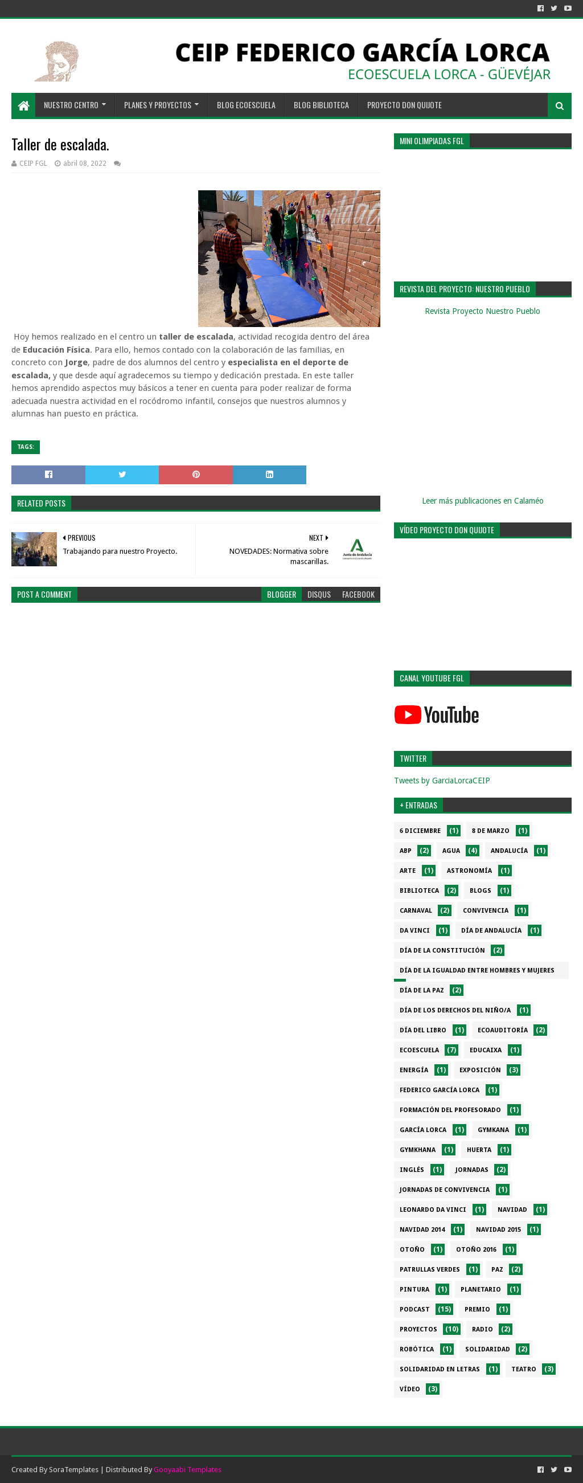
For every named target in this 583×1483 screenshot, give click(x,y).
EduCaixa (486, 1050)
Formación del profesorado (450, 1110)
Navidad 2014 (422, 1229)
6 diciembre (420, 831)
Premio (477, 1309)
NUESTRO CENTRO (71, 105)
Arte (408, 871)
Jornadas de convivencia (445, 1190)
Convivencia (485, 910)
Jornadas (471, 1170)
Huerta (479, 1150)
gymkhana (418, 1150)
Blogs (480, 890)
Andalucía (509, 851)
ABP (406, 851)
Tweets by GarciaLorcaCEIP (442, 780)
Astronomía (469, 871)
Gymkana (493, 1130)
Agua (451, 851)
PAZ (497, 1269)
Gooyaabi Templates (187, 1469)
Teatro (523, 1369)
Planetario (481, 1289)
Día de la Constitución (442, 950)
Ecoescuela (419, 1050)
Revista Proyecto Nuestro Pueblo (482, 311)
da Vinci (415, 930)
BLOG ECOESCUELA (246, 105)
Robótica (417, 1349)
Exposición (480, 1070)
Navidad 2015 (498, 1229)
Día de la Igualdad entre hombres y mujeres (477, 970)
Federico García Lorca (439, 1090)
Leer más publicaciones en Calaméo (483, 500)
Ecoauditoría (503, 1030)
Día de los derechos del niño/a (455, 1010)
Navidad (512, 1210)
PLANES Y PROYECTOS (157, 105)
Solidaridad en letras (440, 1369)
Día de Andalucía (491, 930)
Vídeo (410, 1389)
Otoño (412, 1249)
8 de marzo (491, 831)
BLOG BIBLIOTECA (321, 105)
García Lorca (423, 1130)
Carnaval (416, 910)
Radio (482, 1329)
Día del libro (423, 1030)
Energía (414, 1070)
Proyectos (418, 1329)
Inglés (412, 1170)
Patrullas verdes (430, 1269)
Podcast (415, 1309)
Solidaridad (487, 1349)
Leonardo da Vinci (433, 1210)
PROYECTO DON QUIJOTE (404, 105)
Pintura (414, 1289)
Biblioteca (419, 890)
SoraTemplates (73, 1469)
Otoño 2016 (476, 1249)
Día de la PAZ (422, 990)
